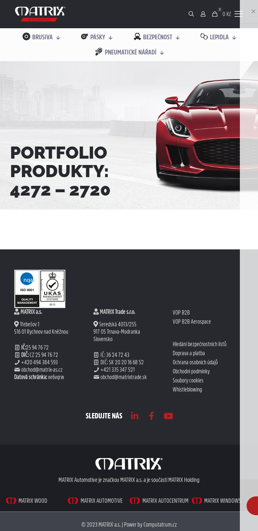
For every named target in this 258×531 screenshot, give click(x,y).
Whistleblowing (187, 389)
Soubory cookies (188, 380)
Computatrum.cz (160, 524)
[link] (40, 14)
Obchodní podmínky (191, 371)
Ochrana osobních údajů (195, 362)
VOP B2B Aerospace (192, 322)
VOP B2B (181, 313)
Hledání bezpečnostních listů (199, 344)
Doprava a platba (189, 353)
